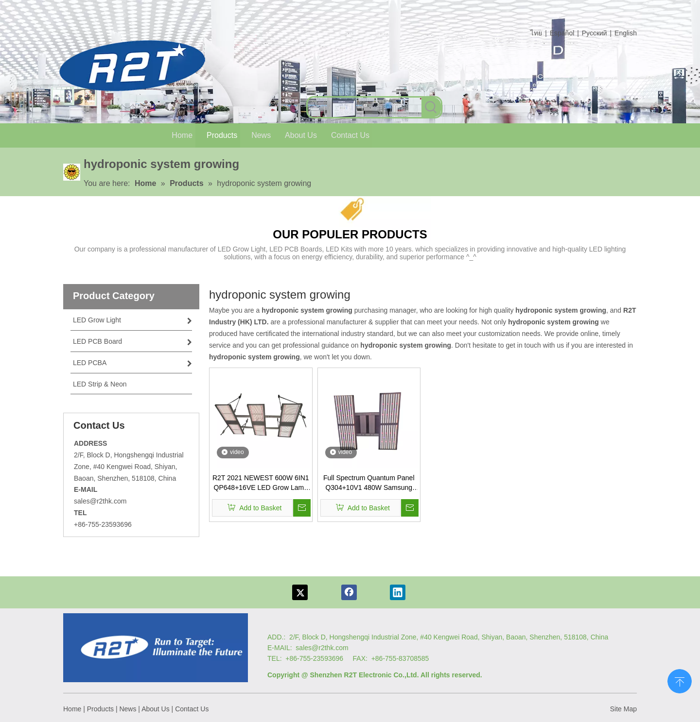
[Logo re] (155, 648)
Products (100, 709)
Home (72, 709)
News (127, 709)
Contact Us (192, 709)
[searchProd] (364, 107)
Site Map (623, 709)
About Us (155, 709)
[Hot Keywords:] (431, 107)
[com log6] (136, 65)
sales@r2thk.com (100, 501)
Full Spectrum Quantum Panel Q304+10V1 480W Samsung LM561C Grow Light (369, 483)
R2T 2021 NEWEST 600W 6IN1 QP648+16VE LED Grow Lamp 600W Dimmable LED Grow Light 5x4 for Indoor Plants (260, 483)
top (679, 680)
